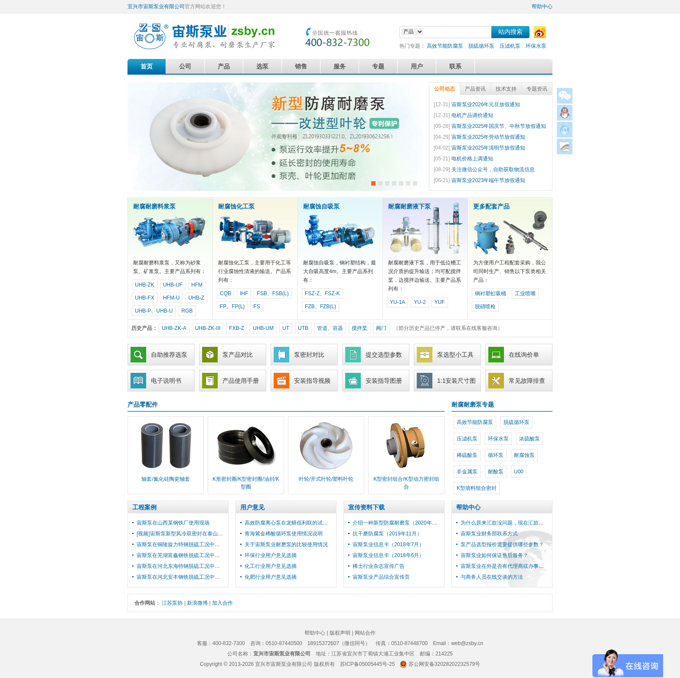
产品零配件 (143, 404)
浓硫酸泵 (529, 439)
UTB (303, 328)
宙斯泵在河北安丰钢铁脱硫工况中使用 (181, 577)
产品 (224, 66)
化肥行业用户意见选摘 (271, 577)
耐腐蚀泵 (524, 455)
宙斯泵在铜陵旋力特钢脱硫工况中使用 (181, 544)
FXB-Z (236, 328)
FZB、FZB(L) (320, 306)
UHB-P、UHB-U (154, 311)
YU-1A (397, 302)
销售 (301, 66)
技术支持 (506, 89)
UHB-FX (144, 298)
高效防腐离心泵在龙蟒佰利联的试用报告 (291, 523)
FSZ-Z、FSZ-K (322, 293)
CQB (225, 293)
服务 (339, 66)
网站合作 (365, 633)
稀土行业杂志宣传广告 (379, 566)
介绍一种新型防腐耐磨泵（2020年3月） (399, 523)
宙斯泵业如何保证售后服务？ (494, 555)
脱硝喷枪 (485, 306)
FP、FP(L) (232, 306)
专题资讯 (536, 89)
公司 (185, 66)
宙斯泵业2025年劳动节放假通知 (488, 137)
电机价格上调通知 (472, 159)
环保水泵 (536, 46)
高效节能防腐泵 (445, 46)
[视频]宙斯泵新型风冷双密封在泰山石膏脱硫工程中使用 (201, 534)
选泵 (262, 66)
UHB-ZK (144, 285)
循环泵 (495, 455)
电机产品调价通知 (472, 115)
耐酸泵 (495, 472)
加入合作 (222, 603)
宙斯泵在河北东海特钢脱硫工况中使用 (181, 566)
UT (285, 328)
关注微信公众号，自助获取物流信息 (493, 169)
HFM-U (171, 298)
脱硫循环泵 (481, 46)
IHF (244, 293)
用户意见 (252, 507)
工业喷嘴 (525, 293)
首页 (147, 66)
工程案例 (144, 507)
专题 (378, 66)
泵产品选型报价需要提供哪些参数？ (502, 544)
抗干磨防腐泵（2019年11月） (387, 534)
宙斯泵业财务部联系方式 (489, 534)
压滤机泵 (510, 46)
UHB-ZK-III (208, 328)
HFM (197, 285)
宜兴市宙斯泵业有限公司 (156, 6)
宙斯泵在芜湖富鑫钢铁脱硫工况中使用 (181, 555)
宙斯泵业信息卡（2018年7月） (388, 544)
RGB (187, 311)
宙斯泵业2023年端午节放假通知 (488, 180)
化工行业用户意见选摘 (271, 566)
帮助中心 (542, 6)
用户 (417, 66)
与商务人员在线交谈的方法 (492, 577)
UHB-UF (173, 285)
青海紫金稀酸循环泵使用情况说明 (284, 534)
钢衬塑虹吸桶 (490, 293)
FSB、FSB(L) (272, 293)
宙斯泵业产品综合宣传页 (381, 577)
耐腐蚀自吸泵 (321, 206)
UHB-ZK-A (174, 328)
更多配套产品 (491, 206)
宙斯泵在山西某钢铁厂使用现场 (173, 523)
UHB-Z (196, 298)
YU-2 (419, 302)
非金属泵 (467, 472)
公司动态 (444, 89)
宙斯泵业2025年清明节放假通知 (488, 148)
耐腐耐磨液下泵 (409, 206)
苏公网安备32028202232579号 (444, 664)
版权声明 (340, 633)
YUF (440, 302)
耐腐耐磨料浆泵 (154, 206)
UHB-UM (263, 328)
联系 (455, 66)
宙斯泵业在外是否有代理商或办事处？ (505, 566)
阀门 (381, 328)
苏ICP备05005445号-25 (367, 664)
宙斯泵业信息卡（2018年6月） (388, 555)
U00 (518, 472)
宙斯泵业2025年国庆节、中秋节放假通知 (498, 126)
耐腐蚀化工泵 (236, 206)
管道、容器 (330, 328)
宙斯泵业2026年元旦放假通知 (485, 104)
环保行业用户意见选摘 (271, 555)
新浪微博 (197, 603)
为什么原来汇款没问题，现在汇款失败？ (507, 523)
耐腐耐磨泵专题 (472, 404)
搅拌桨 (359, 328)
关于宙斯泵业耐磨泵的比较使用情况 (286, 544)
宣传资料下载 (366, 507)
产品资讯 (475, 89)
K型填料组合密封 (477, 488)
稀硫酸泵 (467, 455)
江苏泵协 (172, 603)
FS (256, 306)
